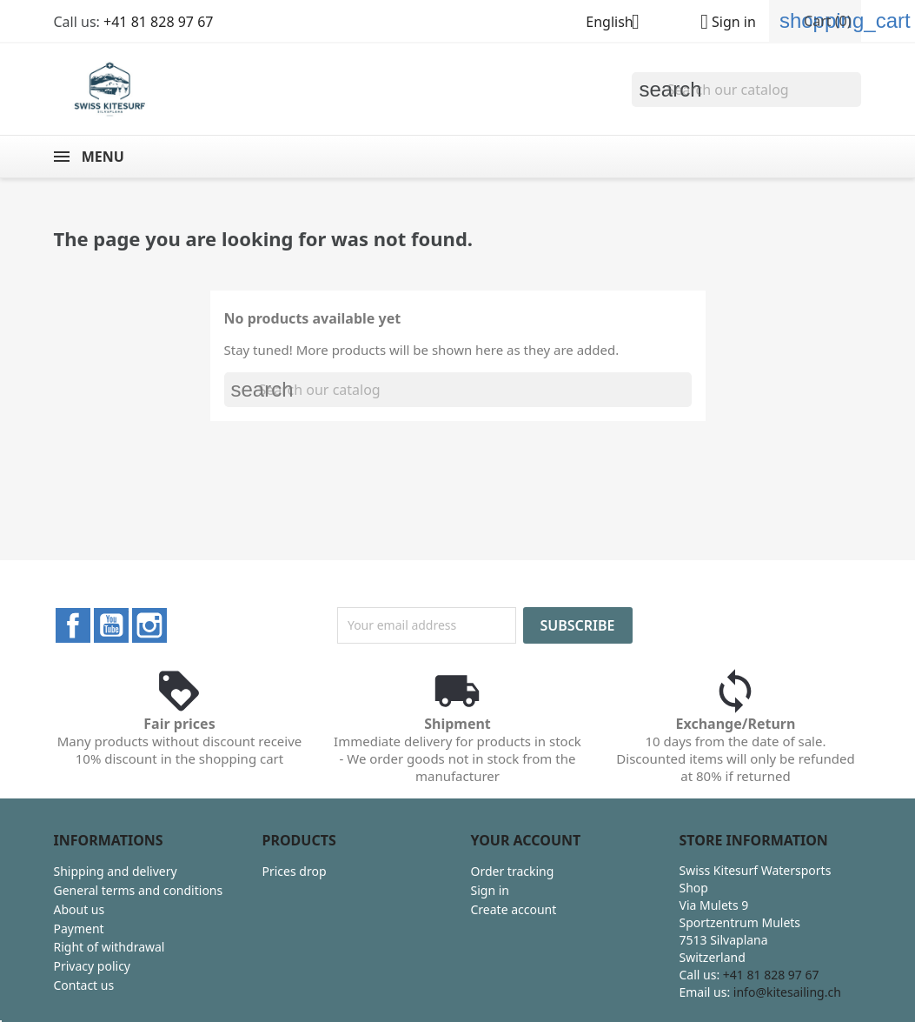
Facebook (73, 625)
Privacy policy (92, 966)
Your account (526, 840)
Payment (79, 928)
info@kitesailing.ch (787, 992)
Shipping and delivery (115, 871)
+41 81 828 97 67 (158, 21)
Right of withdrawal (109, 947)
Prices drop (294, 871)
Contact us (84, 985)
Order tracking (512, 871)
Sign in (490, 890)
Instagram (149, 625)
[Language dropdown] (619, 23)
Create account (514, 909)
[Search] (746, 89)
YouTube (111, 625)
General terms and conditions (138, 890)
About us (79, 909)
